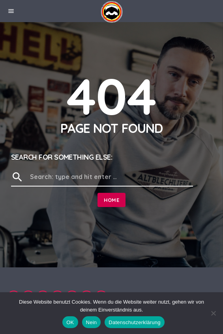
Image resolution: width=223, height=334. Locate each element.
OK (70, 322)
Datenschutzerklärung (134, 322)
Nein (91, 322)
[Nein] (213, 313)
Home (112, 200)
